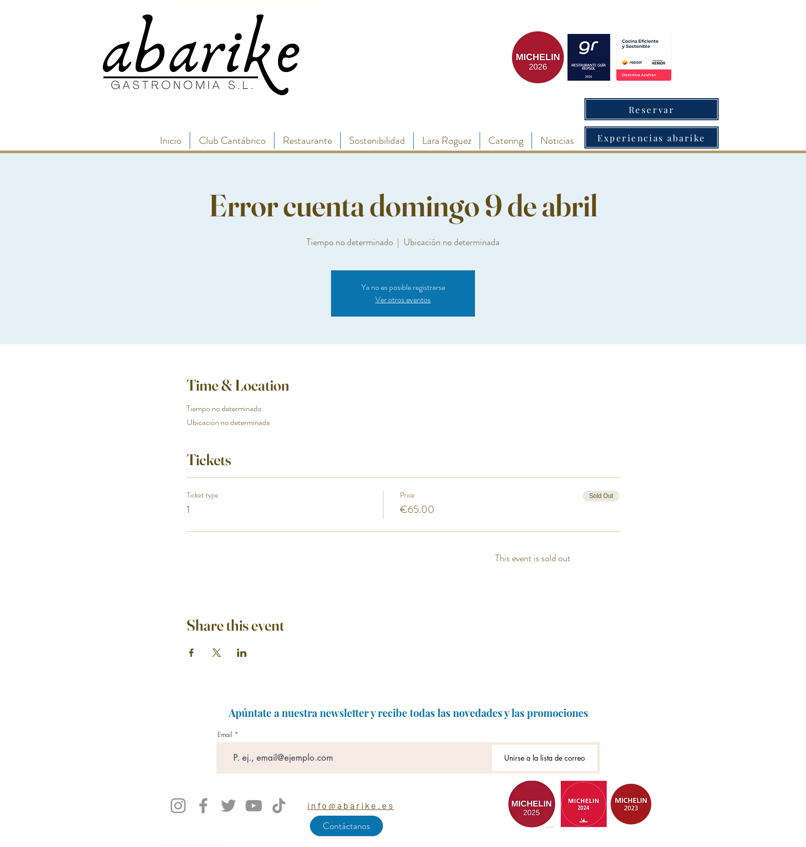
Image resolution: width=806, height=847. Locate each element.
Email (224, 734)
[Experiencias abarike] (651, 137)
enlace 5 (208, 844)
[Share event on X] (217, 653)
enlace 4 (196, 844)
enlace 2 (175, 844)
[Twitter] (228, 806)
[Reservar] (651, 109)
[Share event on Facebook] (191, 653)
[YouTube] (254, 806)
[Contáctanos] (346, 826)
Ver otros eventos (403, 299)
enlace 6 (218, 844)
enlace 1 (164, 844)
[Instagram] (178, 806)
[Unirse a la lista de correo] (544, 758)
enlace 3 (185, 844)
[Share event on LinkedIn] (242, 653)
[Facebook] (203, 806)
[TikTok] (279, 806)
